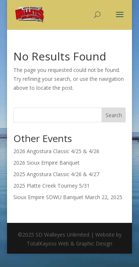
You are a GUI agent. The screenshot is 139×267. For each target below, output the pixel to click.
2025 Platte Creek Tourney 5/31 (51, 185)
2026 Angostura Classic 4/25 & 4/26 (56, 151)
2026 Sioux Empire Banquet (46, 162)
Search (114, 115)
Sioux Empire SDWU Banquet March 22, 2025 (67, 197)
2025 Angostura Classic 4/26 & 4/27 (56, 174)
